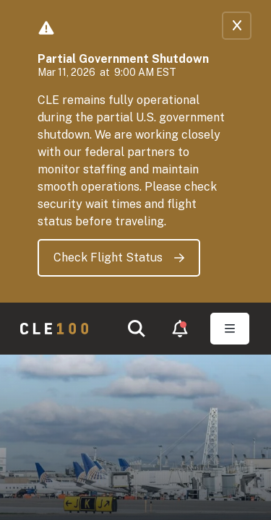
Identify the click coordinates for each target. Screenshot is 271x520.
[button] (136, 328)
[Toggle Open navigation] (229, 328)
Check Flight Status (118, 257)
